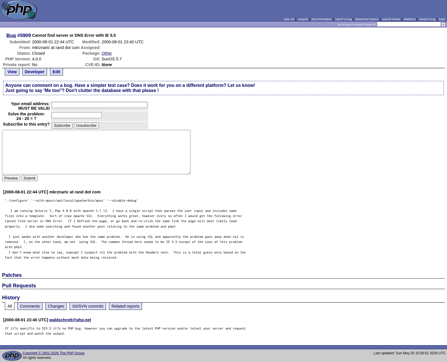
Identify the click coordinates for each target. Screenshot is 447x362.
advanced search (367, 19)
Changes (56, 306)
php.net (289, 19)
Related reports (125, 306)
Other (107, 53)
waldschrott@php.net (70, 320)
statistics (410, 19)
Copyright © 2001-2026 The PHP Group (53, 353)
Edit (56, 71)
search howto (391, 19)
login (442, 19)
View (12, 71)
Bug (11, 35)
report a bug (343, 19)
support (303, 19)
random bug (427, 19)
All (9, 306)
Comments (30, 306)
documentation (322, 19)
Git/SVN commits (87, 306)
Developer (35, 71)
